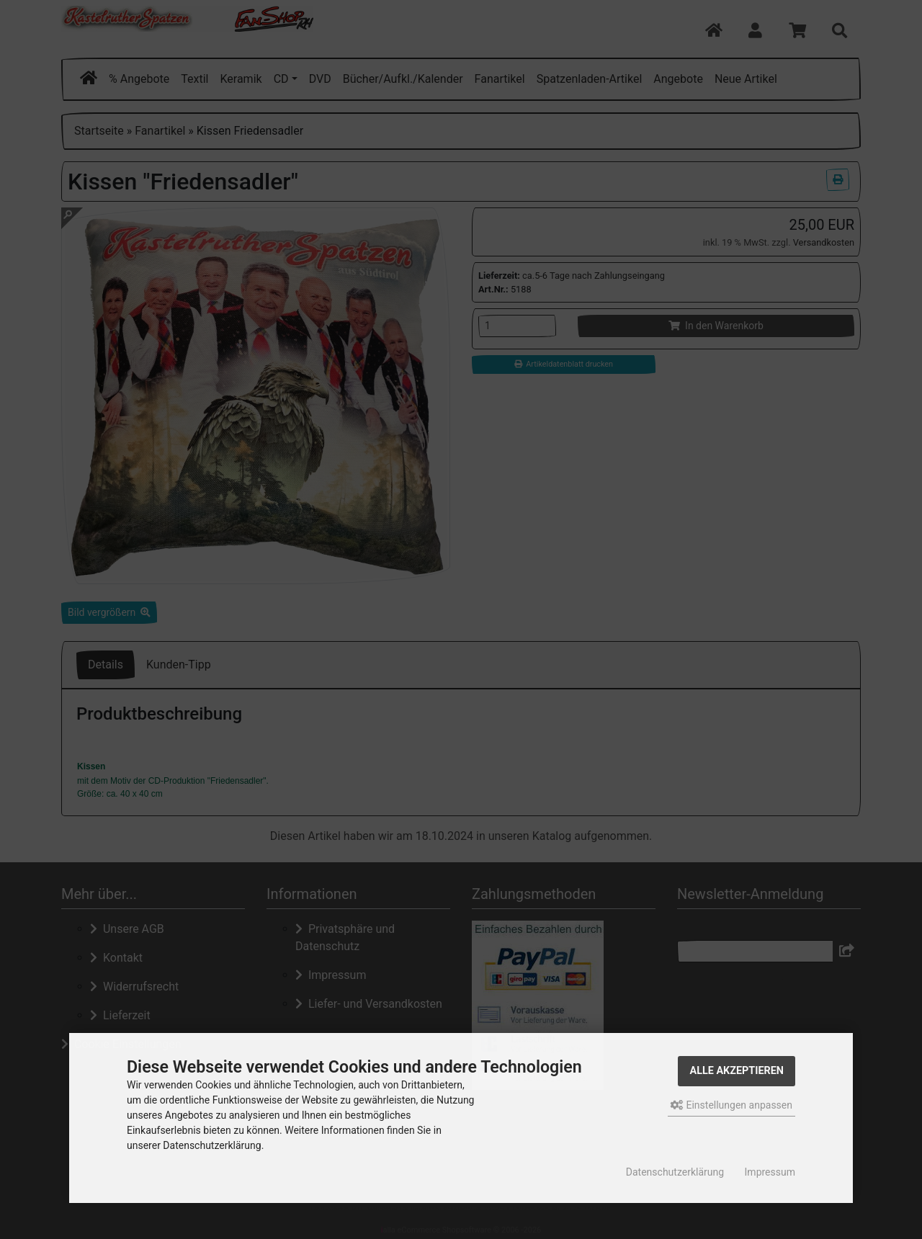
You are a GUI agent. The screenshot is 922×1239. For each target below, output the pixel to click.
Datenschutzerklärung (675, 1172)
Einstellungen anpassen (731, 1105)
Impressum (770, 1172)
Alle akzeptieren (736, 1071)
